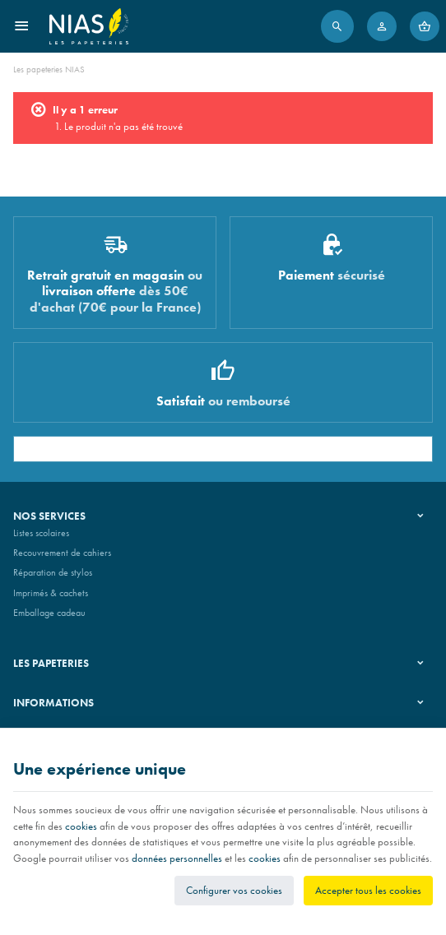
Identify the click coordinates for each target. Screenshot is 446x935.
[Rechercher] (337, 26)
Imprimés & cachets (50, 592)
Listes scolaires (41, 532)
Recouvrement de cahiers (62, 552)
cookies (81, 826)
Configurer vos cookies (234, 890)
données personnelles (177, 858)
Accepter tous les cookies (368, 890)
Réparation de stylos (52, 572)
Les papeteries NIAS (49, 69)
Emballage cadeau (49, 612)
